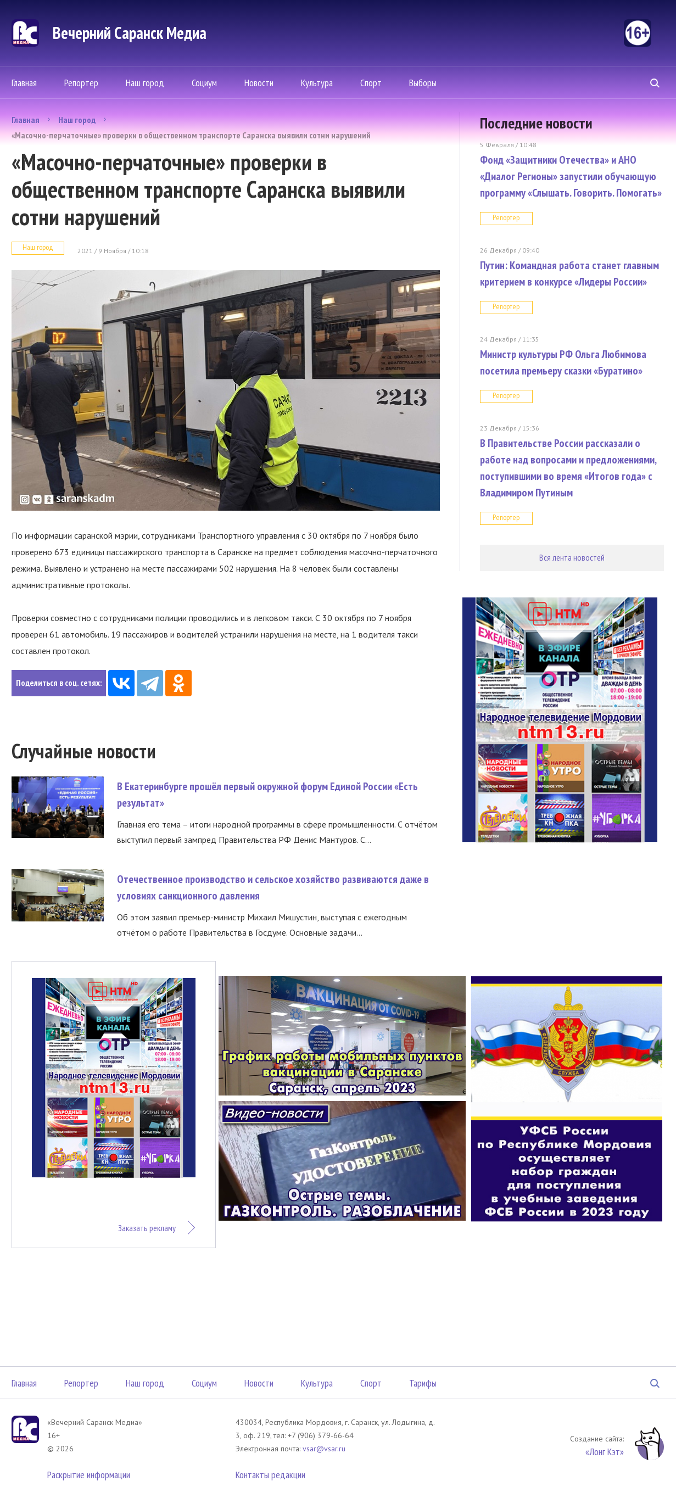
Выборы (423, 82)
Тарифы (423, 1383)
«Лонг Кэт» (604, 1451)
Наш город (145, 82)
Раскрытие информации (88, 1474)
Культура (317, 82)
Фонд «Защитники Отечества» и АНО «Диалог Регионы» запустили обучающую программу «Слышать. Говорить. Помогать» (571, 176)
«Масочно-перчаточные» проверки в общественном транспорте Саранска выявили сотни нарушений (191, 135)
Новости (258, 82)
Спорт (371, 82)
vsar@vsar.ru (324, 1449)
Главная (24, 82)
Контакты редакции (270, 1474)
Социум (204, 82)
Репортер (81, 82)
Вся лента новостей (572, 557)
